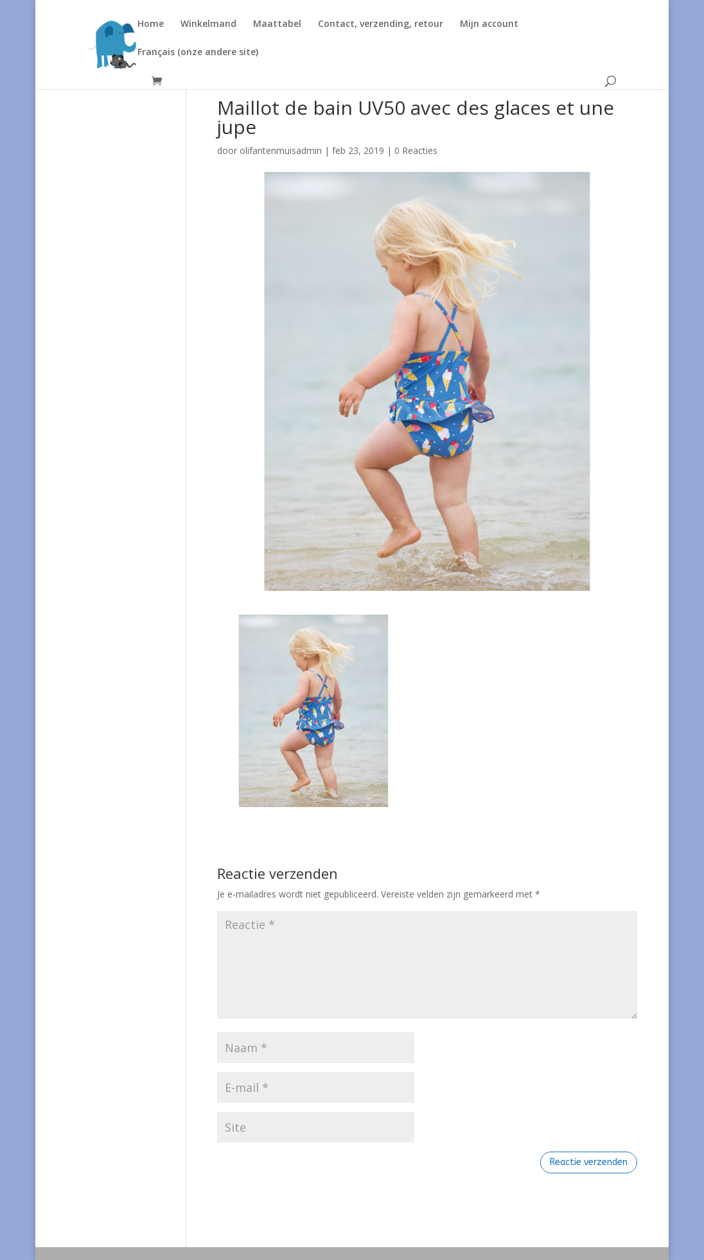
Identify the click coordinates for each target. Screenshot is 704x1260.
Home (150, 24)
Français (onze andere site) (197, 52)
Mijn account (489, 24)
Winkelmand (208, 24)
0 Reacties (415, 150)
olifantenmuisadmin (281, 150)
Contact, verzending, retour (380, 24)
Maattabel (277, 24)
